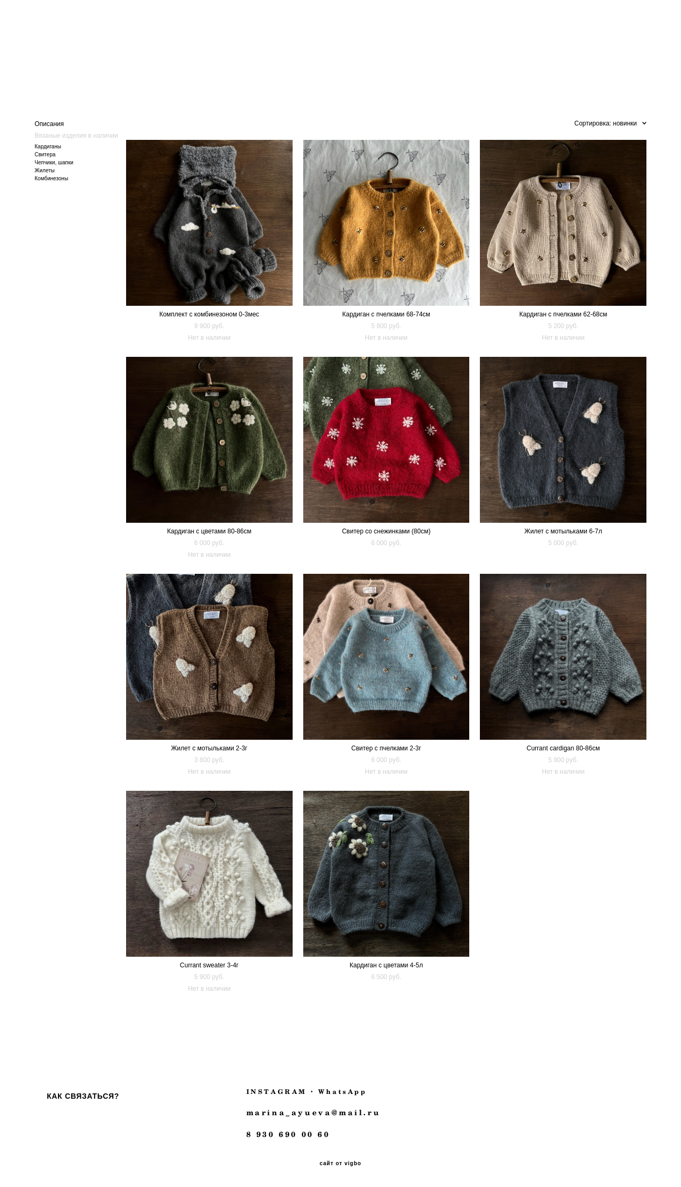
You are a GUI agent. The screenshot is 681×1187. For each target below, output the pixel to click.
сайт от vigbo (340, 1162)
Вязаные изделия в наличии (76, 134)
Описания (49, 122)
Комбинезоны (51, 177)
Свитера (45, 153)
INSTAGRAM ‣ (280, 1090)
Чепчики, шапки (54, 161)
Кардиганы (48, 145)
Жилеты (45, 169)
